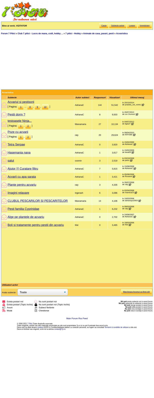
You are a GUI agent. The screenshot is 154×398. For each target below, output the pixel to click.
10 (45, 107)
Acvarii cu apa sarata (22, 176)
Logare (132, 25)
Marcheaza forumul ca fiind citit (136, 292)
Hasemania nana (19, 152)
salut (11, 160)
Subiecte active (117, 25)
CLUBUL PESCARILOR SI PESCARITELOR (38, 201)
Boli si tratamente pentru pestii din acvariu (36, 225)
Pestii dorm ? (16, 114)
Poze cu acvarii (18, 132)
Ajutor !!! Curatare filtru (23, 168)
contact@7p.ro (59, 329)
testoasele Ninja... (20, 121)
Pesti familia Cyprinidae (23, 209)
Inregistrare (144, 25)
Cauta (104, 25)
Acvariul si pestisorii (21, 102)
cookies (40, 327)
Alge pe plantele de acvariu (26, 217)
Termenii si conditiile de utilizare (117, 327)
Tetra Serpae (16, 144)
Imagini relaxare (18, 192)
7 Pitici (29, 324)
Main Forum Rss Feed (77, 318)
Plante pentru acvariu (22, 184)
